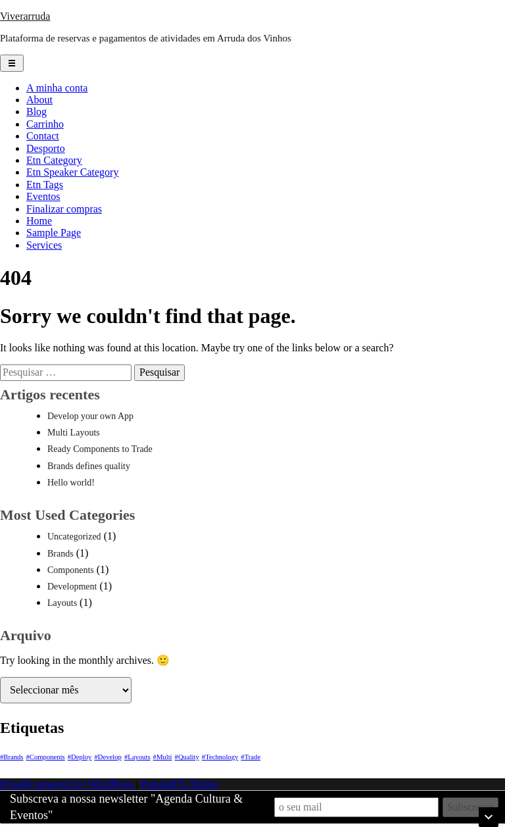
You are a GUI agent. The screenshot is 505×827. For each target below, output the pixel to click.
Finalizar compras (64, 208)
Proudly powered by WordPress (67, 783)
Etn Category (54, 160)
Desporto (45, 148)
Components (70, 570)
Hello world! (71, 483)
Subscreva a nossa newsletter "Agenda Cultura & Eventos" (126, 807)
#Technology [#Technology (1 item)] (220, 757)
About (39, 99)
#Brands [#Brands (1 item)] (12, 757)
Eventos (43, 196)
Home (39, 220)
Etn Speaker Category (72, 172)
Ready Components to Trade (100, 449)
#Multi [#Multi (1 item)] (162, 757)
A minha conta (56, 87)
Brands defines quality (88, 466)
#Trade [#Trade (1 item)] (250, 757)
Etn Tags (44, 184)
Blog (36, 111)
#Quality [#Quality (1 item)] (187, 757)
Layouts (62, 603)
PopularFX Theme (179, 783)
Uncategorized (74, 536)
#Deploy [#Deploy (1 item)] (80, 757)
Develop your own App (90, 416)
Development (72, 586)
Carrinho (45, 124)
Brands (60, 554)
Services (44, 245)
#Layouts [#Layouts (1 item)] (137, 757)
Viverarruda (25, 16)
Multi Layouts (73, 433)
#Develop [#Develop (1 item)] (107, 757)
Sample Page (53, 232)
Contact (42, 135)
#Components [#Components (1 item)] (45, 757)
